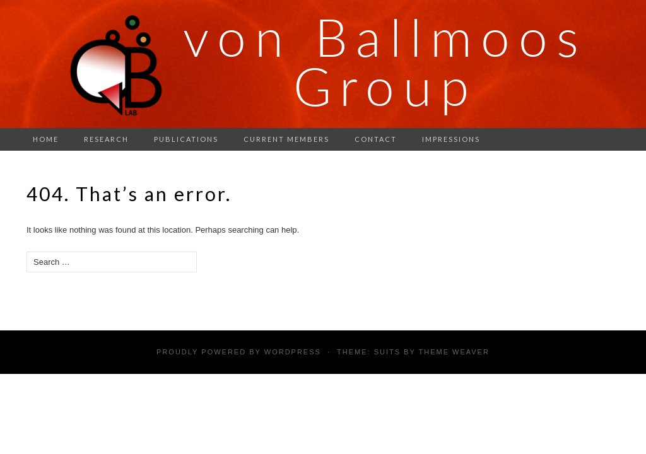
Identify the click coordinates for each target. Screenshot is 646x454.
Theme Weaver (453, 352)
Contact (376, 139)
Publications (186, 139)
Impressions (451, 139)
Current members (286, 139)
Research (106, 139)
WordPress (292, 352)
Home (46, 139)
